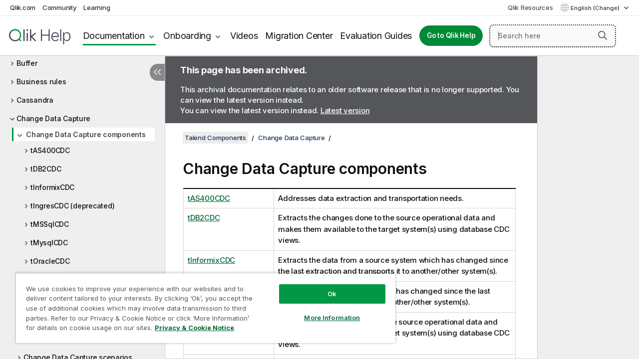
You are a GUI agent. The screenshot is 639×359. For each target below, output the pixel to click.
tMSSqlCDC (49, 224)
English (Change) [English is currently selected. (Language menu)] (596, 7)
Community (59, 7)
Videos (244, 35)
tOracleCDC (50, 261)
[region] (201, 304)
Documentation (114, 35)
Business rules (41, 81)
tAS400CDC (50, 150)
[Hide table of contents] (157, 72)
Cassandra (34, 100)
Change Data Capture (53, 118)
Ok (324, 286)
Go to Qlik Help (451, 35)
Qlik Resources (530, 7)
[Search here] (552, 35)
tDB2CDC (45, 169)
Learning (96, 7)
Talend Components (215, 138)
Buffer (26, 63)
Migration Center (298, 35)
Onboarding (187, 35)
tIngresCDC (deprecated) (72, 205)
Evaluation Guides (376, 35)
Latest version (345, 110)
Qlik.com (22, 7)
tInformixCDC (52, 187)
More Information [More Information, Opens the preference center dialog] (324, 310)
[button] (602, 35)
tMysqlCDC (49, 242)
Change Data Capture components (86, 134)
